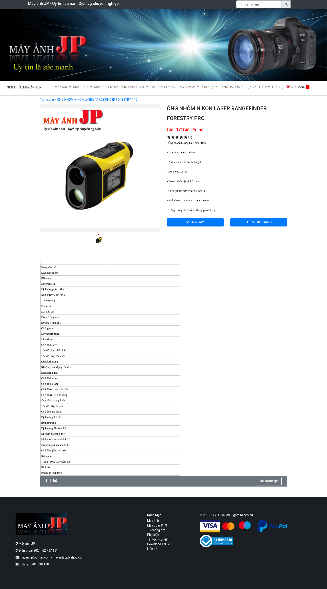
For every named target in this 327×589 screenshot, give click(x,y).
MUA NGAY (195, 222)
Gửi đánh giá (269, 481)
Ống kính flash (134, 87)
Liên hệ (277, 87)
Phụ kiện (209, 87)
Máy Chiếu (82, 87)
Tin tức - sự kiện (158, 539)
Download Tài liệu (159, 544)
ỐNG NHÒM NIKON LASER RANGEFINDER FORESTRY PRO (97, 99)
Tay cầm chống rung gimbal (174, 87)
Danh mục (154, 515)
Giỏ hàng (297, 87)
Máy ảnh (63, 87)
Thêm (264, 87)
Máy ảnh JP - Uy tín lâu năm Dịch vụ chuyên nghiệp (73, 3)
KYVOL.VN (218, 515)
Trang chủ (47, 99)
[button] (49, 174)
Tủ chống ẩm (156, 530)
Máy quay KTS (106, 87)
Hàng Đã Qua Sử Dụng (238, 87)
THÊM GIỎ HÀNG (258, 222)
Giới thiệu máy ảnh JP (24, 87)
